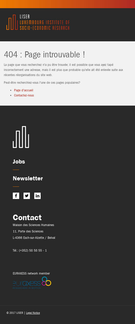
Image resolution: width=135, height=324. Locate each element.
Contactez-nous (24, 95)
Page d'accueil (23, 90)
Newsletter (28, 178)
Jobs (19, 161)
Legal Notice (33, 313)
